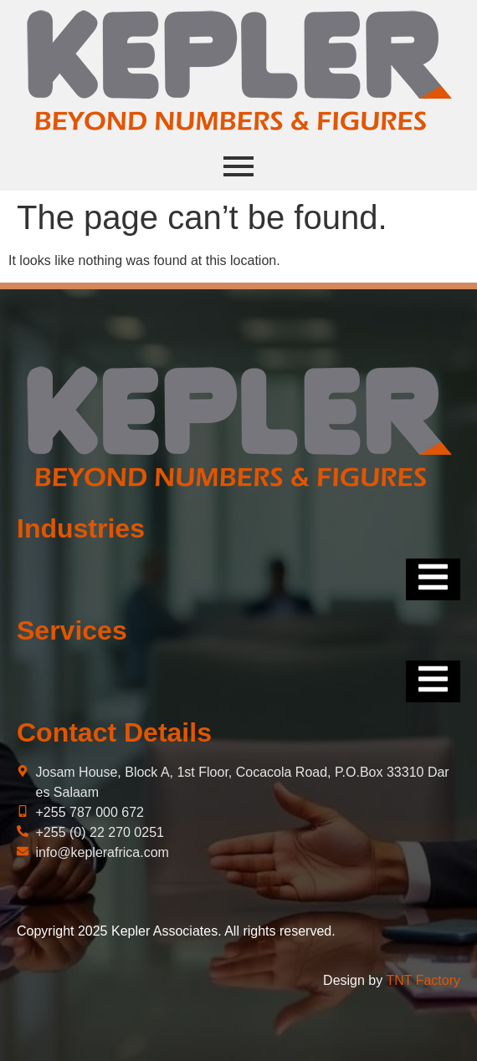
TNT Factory (423, 980)
